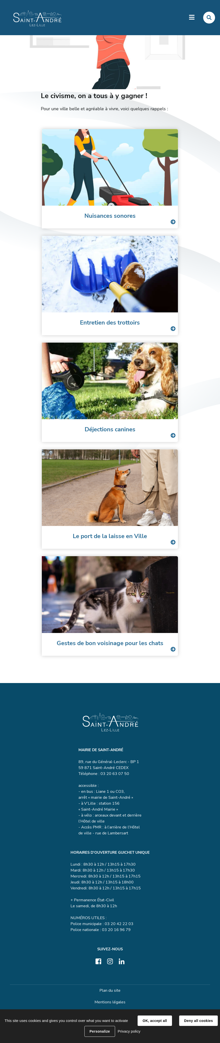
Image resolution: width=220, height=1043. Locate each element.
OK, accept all (155, 1021)
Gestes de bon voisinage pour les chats (110, 643)
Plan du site (110, 990)
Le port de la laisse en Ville (110, 536)
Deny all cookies (198, 1021)
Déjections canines (110, 429)
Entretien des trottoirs (110, 323)
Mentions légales (110, 1002)
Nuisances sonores (110, 216)
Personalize (100, 1031)
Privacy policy (129, 1031)
